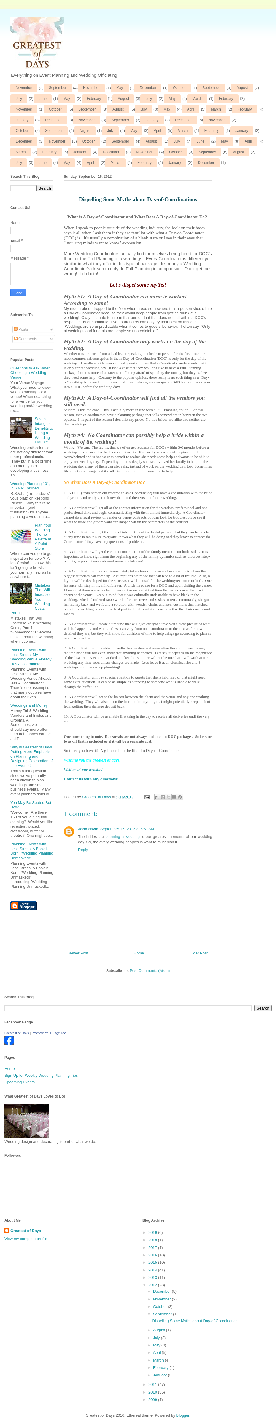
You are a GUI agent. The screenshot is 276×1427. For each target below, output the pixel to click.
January (22, 120)
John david (88, 829)
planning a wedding (123, 836)
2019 (153, 1232)
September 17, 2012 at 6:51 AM (127, 829)
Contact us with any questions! (91, 779)
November (24, 88)
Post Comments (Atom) (150, 970)
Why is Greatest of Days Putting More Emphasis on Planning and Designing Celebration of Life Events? (31, 756)
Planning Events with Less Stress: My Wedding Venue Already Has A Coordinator (31, 657)
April (190, 109)
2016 (153, 1255)
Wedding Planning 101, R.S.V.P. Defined (30, 486)
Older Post (199, 953)
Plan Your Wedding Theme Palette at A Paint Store (43, 537)
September (57, 88)
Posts (21, 329)
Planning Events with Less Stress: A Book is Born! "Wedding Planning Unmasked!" (31, 851)
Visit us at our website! (83, 769)
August (242, 88)
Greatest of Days (16, 1033)
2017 (153, 1247)
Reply (83, 849)
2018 (153, 1240)
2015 (153, 1262)
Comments (25, 339)
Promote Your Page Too (49, 1033)
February (94, 99)
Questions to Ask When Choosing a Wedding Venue (30, 373)
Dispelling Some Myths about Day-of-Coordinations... (197, 1321)
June (43, 99)
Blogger (182, 1415)
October (179, 88)
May (119, 88)
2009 (153, 1399)
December (148, 88)
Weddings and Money (29, 705)
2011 (153, 1384)
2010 (153, 1392)
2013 (153, 1277)
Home (139, 953)
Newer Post (78, 953)
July (19, 99)
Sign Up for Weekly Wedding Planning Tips (41, 1075)
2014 (153, 1270)
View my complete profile (25, 1238)
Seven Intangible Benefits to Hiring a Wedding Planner (44, 430)
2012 (153, 1285)
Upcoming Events (19, 1082)
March (197, 99)
